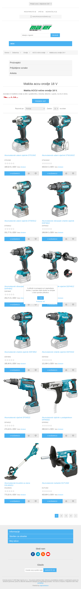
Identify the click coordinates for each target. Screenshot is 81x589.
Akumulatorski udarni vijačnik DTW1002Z (58, 155)
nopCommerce (44, 585)
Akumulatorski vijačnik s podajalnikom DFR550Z (57, 419)
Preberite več (40, 301)
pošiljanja (40, 583)
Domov (7, 52)
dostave (23, 167)
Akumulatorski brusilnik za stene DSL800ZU (17, 484)
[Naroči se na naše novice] (33, 570)
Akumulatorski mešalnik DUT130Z (55, 483)
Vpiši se (40, 12)
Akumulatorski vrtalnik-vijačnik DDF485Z (20, 352)
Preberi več (40, 101)
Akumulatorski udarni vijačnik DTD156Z (20, 155)
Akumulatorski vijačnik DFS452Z (17, 418)
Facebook (33, 554)
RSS (43, 554)
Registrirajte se (30, 12)
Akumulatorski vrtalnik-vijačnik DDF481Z (58, 286)
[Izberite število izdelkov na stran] (56, 108)
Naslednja (75, 516)
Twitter (38, 554)
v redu (40, 298)
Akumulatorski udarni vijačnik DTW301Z (20, 221)
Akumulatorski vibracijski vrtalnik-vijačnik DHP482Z (58, 222)
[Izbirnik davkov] (40, 4)
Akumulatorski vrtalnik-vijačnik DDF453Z (58, 352)
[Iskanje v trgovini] (36, 35)
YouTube (48, 554)
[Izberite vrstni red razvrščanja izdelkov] (35, 108)
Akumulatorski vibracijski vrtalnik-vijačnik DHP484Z (20, 287)
